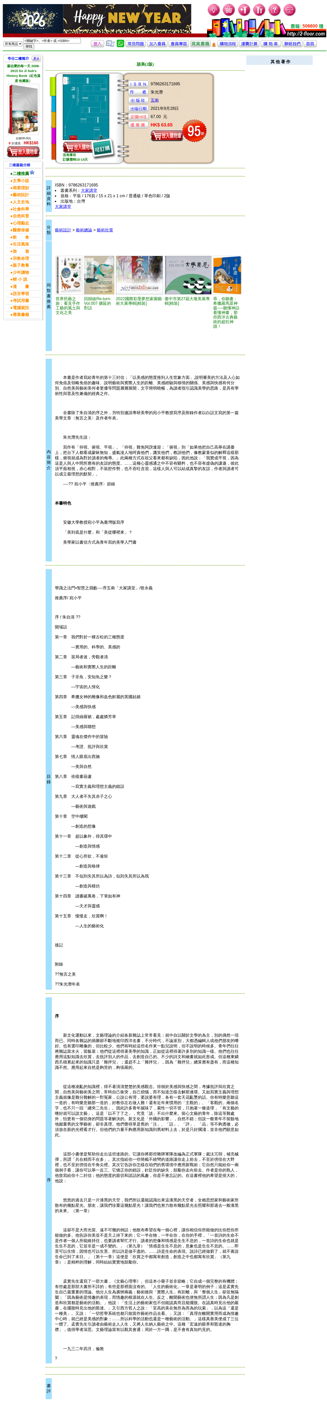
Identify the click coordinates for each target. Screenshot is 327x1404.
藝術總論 (84, 230)
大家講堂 (89, 190)
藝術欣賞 (105, 230)
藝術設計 (63, 230)
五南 (155, 100)
